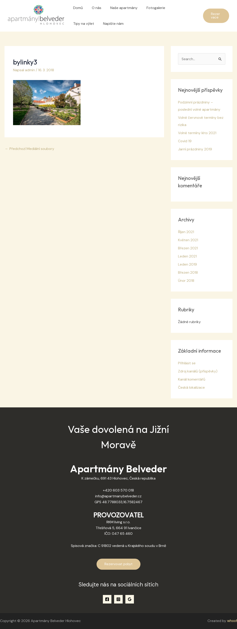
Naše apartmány (119, 7)
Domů (77, 7)
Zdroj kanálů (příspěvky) (198, 371)
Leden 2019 (187, 264)
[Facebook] (107, 599)
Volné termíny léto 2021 (197, 133)
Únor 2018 (186, 280)
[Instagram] (118, 599)
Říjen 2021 (186, 232)
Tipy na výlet (176, 7)
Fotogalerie (149, 7)
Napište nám (82, 23)
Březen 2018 (188, 272)
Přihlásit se (187, 363)
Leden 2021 (187, 256)
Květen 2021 (188, 240)
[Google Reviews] (129, 599)
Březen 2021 (188, 248)
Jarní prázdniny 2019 (195, 149)
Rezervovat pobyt (118, 564)
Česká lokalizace (191, 387)
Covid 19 (185, 141)
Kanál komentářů (191, 379)
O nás (94, 7)
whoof (232, 621)
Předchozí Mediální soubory (30, 148)
